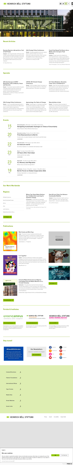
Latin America (6, 247)
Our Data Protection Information (7, 461)
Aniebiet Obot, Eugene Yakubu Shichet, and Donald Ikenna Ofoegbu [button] (33, 339)
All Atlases (52, 330)
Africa (4, 241)
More (5, 23)
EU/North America (7, 235)
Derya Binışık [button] (21, 312)
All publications (8, 347)
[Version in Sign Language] (63, 3)
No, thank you (64, 455)
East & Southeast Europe (8, 238)
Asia (4, 244)
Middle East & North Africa (8, 250)
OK (55, 455)
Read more (59, 286)
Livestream (20, 177)
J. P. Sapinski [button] (28, 288)
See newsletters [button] (36, 401)
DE (68, 3)
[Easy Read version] (60, 3)
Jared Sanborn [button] (22, 288)
